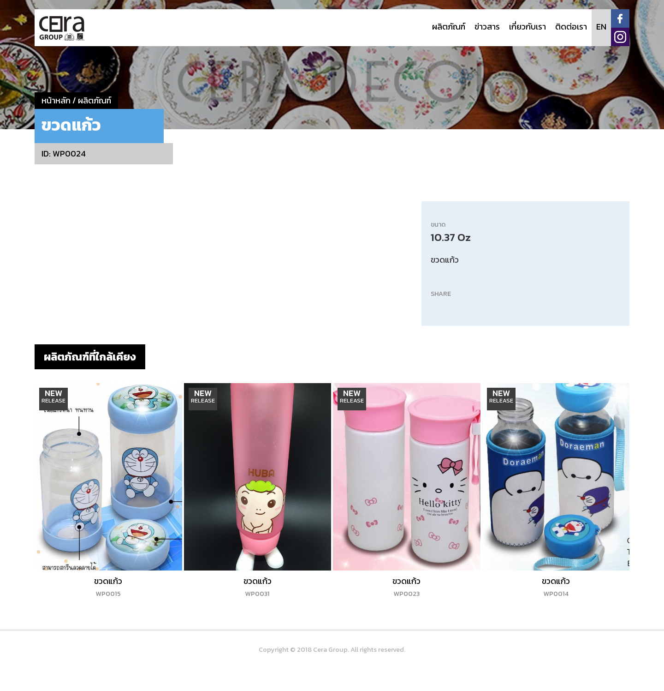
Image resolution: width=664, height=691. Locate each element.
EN (601, 26)
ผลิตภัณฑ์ (448, 26)
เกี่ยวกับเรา (527, 26)
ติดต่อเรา (571, 26)
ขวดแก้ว (108, 587)
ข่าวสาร (487, 26)
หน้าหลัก (56, 100)
